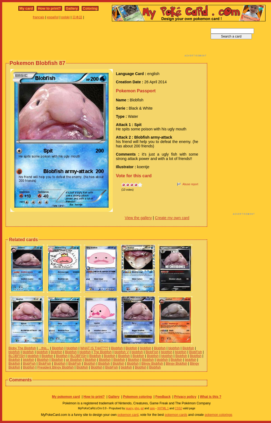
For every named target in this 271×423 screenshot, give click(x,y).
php (136, 408)
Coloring (90, 8)
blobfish (72, 348)
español (53, 17)
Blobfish (58, 348)
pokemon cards (176, 415)
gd (142, 408)
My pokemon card (66, 397)
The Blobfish (102, 352)
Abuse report (190, 184)
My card (26, 8)
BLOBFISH (17, 356)
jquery (129, 408)
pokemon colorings (218, 415)
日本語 (77, 17)
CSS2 (178, 408)
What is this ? (210, 397)
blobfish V (121, 352)
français (38, 17)
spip (152, 408)
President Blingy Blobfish (55, 367)
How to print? (49, 8)
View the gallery (138, 218)
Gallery (72, 8)
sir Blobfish (74, 360)
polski (65, 17)
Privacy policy (185, 397)
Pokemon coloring (137, 397)
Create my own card (172, 218)
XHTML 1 (163, 408)
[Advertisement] (106, 40)
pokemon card (128, 415)
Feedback (162, 397)
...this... (44, 348)
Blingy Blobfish (152, 363)
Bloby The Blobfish (22, 348)
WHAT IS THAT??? (94, 348)
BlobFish (152, 352)
